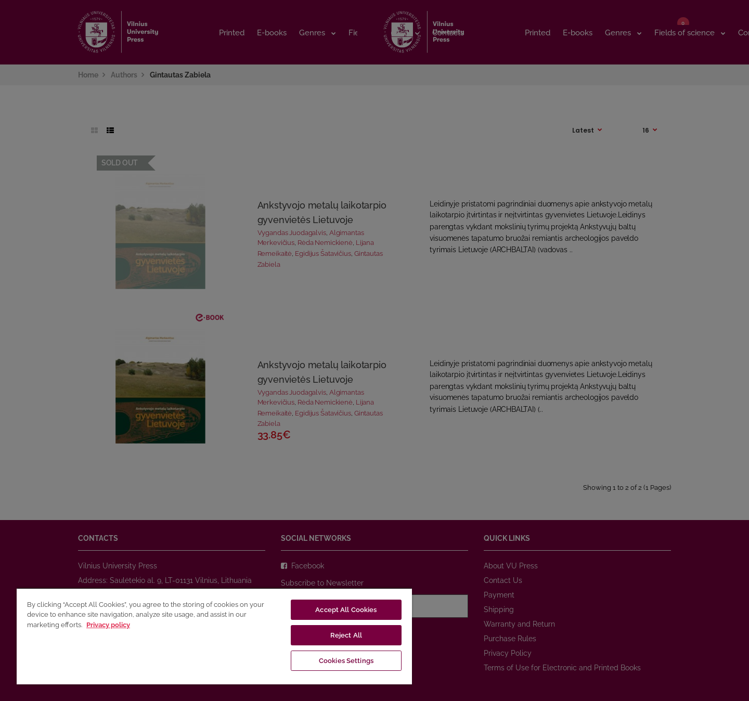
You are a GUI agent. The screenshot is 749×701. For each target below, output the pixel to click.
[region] (214, 636)
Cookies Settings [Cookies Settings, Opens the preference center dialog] (346, 661)
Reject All (346, 635)
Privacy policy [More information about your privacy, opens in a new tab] (108, 625)
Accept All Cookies (346, 610)
